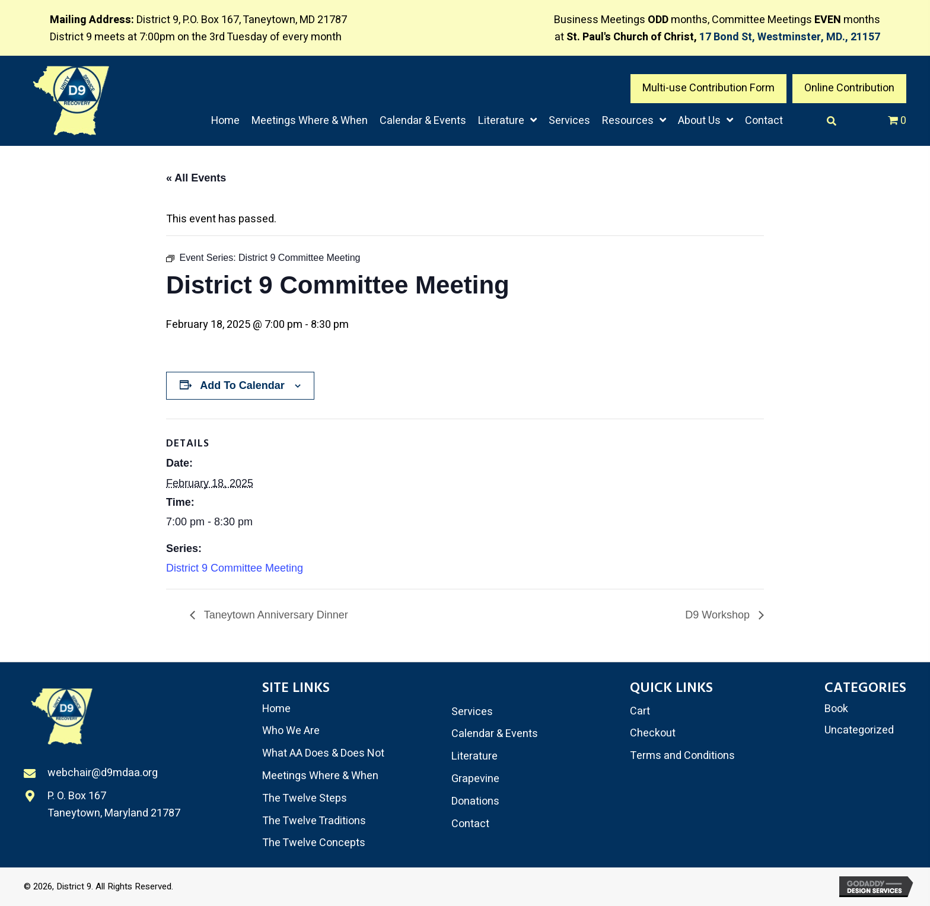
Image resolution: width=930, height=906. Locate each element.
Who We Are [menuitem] (291, 731)
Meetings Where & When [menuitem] (320, 776)
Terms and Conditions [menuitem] (682, 756)
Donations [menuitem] (475, 801)
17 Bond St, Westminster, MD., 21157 (789, 37)
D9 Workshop (719, 615)
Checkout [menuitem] (653, 733)
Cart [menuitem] (640, 711)
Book (836, 709)
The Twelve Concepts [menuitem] (313, 843)
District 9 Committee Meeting (234, 568)
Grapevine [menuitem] (475, 779)
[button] (708, 88)
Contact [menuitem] (470, 824)
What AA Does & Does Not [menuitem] (323, 753)
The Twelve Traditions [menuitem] (314, 821)
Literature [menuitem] (474, 756)
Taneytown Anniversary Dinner (274, 615)
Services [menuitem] (472, 712)
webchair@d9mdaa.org (102, 774)
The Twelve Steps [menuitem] (304, 798)
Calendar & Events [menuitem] (494, 734)
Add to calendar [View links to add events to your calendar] (242, 385)
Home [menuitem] (276, 709)
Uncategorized (859, 730)
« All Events (196, 178)
